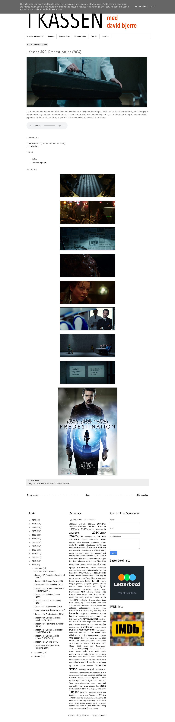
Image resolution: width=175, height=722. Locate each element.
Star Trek (98, 680)
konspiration (84, 614)
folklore (71, 578)
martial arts (101, 622)
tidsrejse (66, 483)
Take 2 (98, 686)
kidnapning (97, 611)
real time (73, 657)
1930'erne (101, 524)
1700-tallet (72, 524)
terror (84, 689)
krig (70, 616)
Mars (93, 622)
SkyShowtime (84, 675)
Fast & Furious (99, 573)
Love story (82, 619)
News (92, 633)
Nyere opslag (33, 495)
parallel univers (94, 649)
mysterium (73, 630)
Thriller (59, 483)
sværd (81, 686)
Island (93, 600)
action (101, 536)
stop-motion (84, 683)
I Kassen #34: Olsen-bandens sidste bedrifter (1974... (48, 589)
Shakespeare (73, 672)
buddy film (89, 553)
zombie (83, 708)
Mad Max (72, 622)
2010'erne (40, 483)
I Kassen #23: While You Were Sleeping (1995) (46, 647)
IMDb (34, 159)
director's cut (91, 561)
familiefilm (73, 573)
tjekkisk (99, 692)
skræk (76, 675)
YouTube (77, 708)
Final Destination (88, 576)
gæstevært (87, 589)
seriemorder (100, 669)
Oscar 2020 (89, 643)
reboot (80, 657)
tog (104, 692)
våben (95, 703)
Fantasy (81, 573)
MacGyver (102, 619)
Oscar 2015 (84, 641)
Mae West (81, 622)
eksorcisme (102, 567)
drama (101, 564)
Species (88, 678)
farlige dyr (88, 573)
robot (75, 662)
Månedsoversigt (87, 629)
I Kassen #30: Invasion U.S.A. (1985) (49, 610)
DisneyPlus (101, 561)
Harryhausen (74, 592)
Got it (153, 7)
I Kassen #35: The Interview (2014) (48, 585)
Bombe (71, 553)
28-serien (88, 537)
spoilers (72, 681)
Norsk (97, 632)
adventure (74, 539)
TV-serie (72, 698)
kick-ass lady (88, 611)
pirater (71, 651)
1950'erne (82, 527)
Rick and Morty (84, 659)
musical (97, 627)
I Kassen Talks (80, 36)
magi (89, 622)
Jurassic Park (100, 608)
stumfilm (94, 683)
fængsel (72, 584)
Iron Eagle (82, 600)
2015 (34, 561)
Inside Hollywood (96, 597)
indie (82, 597)
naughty (103, 630)
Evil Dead (102, 570)
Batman (72, 550)
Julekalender (84, 608)
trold (86, 695)
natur (98, 630)
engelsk (83, 570)
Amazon (85, 542)
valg (88, 700)
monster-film (87, 627)
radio (104, 654)
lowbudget (92, 619)
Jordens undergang (88, 605)
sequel (90, 669)
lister (75, 619)
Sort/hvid (72, 678)
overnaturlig (83, 649)
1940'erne (73, 527)
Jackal (77, 603)
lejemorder (90, 616)
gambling (79, 584)
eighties (93, 567)
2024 (34, 527)
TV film (102, 695)
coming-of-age (75, 556)
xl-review (96, 706)
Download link (33, 143)
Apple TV (73, 545)
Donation (105, 36)
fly (105, 575)
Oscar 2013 (101, 638)
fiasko (71, 575)
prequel (98, 654)
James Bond (90, 603)
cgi (104, 553)
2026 (34, 520)
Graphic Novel (91, 587)
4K (95, 537)
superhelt (102, 683)
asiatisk (82, 545)
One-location (74, 638)
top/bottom (73, 695)
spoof (78, 681)
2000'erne (74, 533)
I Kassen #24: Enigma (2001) (45, 642)
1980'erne (74, 529)
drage (95, 565)
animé (103, 542)
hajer (104, 589)
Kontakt (94, 36)
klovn (104, 611)
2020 (34, 542)
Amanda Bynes (75, 542)
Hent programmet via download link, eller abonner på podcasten (47, 125)
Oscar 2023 (89, 646)
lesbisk (97, 616)
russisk (98, 662)
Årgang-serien (92, 709)
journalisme (101, 605)
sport (83, 680)
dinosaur (81, 561)
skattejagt (93, 672)
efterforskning (82, 567)
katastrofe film (75, 610)
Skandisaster (84, 672)
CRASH (103, 556)
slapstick (92, 675)
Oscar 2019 (79, 643)
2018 (34, 550)
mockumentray (74, 627)
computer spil (87, 556)
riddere (92, 659)
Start (87, 495)
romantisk (83, 662)
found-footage (80, 578)
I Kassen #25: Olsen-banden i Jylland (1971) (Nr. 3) (46, 637)
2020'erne (76, 536)
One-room (85, 638)
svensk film (73, 686)
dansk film (78, 558)
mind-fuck (94, 624)
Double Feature (86, 565)
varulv (99, 700)
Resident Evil (101, 657)
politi (85, 651)
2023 (34, 531)
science (90, 666)
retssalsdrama (74, 659)
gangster (87, 584)
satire (82, 666)
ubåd (86, 698)
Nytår (104, 633)
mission (102, 624)
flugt (101, 576)
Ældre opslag (142, 495)
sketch (99, 672)
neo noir (78, 632)
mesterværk (85, 624)
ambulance (95, 542)
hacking (96, 589)
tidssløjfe (92, 692)
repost (93, 657)
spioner (96, 677)
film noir (78, 576)
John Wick (101, 603)
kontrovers (95, 614)
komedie (73, 613)
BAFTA (99, 545)
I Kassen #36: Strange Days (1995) (48, 581)
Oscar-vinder (101, 646)
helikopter (90, 592)
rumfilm (92, 662)
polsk (97, 651)
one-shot (93, 638)
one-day (103, 635)
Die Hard (73, 561)
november (38, 653)
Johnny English (75, 605)
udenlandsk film (93, 698)
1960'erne (92, 527)
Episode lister (64, 36)
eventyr (95, 570)
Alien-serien (93, 540)
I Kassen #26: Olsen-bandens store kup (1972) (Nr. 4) (48, 631)
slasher (99, 675)
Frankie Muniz (101, 578)
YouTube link (33, 146)
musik (103, 627)
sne (104, 675)
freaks (82, 581)
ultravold (102, 698)
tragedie (81, 695)
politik (91, 651)
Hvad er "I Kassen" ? (35, 36)
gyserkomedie (74, 589)
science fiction (50, 483)
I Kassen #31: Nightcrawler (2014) (47, 606)
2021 (34, 539)
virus (77, 703)
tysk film (80, 698)
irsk (89, 600)
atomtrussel (90, 545)
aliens (103, 539)
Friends (103, 581)
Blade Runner (86, 550)
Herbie (97, 592)
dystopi (72, 568)
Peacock (103, 649)
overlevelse (73, 649)
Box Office (79, 553)
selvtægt (82, 669)
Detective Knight (99, 559)
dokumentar (74, 565)
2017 (34, 553)
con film (96, 556)
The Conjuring (92, 689)
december (38, 568)
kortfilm (103, 614)
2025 (34, 524)
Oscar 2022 (75, 646)
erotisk (89, 570)
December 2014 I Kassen (44, 571)
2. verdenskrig (99, 529)
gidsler (95, 584)
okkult (71, 635)
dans (71, 559)
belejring (78, 550)
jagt (82, 603)
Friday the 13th (92, 581)
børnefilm (98, 553)
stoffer (77, 683)
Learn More (141, 7)
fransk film (74, 581)
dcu (84, 559)
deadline (89, 559)
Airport (84, 540)
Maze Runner (74, 624)
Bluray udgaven (39, 162)
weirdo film (74, 706)
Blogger (103, 715)
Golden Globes (76, 587)
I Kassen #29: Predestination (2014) (48, 614)
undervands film (75, 700)
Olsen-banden (93, 635)
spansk (80, 678)
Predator (92, 654)
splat (104, 678)
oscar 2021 (101, 643)
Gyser (103, 586)
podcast (78, 651)
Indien (87, 597)
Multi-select (76, 520)
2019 (34, 546)
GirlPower (102, 584)
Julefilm (72, 608)
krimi (75, 616)
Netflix (85, 632)
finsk (97, 576)
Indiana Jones (74, 597)
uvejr (84, 700)
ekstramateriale (74, 570)
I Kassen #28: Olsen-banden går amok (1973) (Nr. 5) (47, 619)
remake (86, 657)
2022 (34, 535)
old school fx (81, 635)
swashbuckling (89, 686)
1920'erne (91, 524)
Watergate (102, 703)
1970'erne (101, 527)
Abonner (51, 36)
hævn (90, 595)
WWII (89, 706)
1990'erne (86, 529)
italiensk (98, 600)
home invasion (82, 595)
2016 (34, 557)
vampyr (93, 700)
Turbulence (93, 695)
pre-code (84, 654)
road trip (98, 659)
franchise (90, 578)
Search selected (90, 520)
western (83, 706)
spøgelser (90, 681)
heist (83, 592)
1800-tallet (82, 524)
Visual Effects (86, 703)
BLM (93, 550)
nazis (71, 633)
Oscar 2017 (95, 641)
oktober (37, 656)
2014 (34, 565)
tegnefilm (77, 689)
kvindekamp (82, 616)
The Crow (102, 689)
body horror (101, 550)
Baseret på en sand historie (91, 547)
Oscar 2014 (74, 641)
